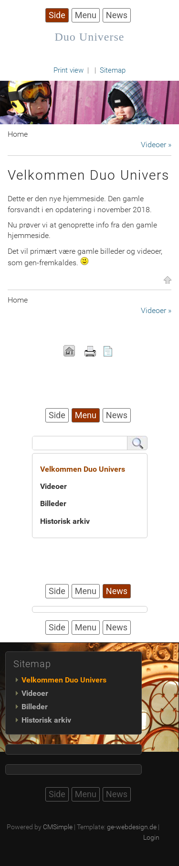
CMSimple (58, 827)
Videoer (53, 486)
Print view (68, 70)
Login (151, 837)
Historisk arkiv (65, 521)
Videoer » (156, 144)
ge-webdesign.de (132, 827)
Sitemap (113, 70)
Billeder (53, 503)
